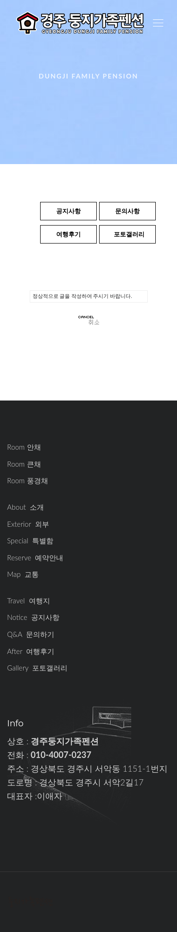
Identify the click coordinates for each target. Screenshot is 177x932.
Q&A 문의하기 (30, 634)
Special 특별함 (30, 540)
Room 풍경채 (27, 480)
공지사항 (68, 211)
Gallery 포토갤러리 (37, 667)
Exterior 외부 (28, 524)
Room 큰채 (24, 464)
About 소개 (25, 507)
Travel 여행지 (28, 600)
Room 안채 (24, 447)
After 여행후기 (30, 651)
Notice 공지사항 (33, 617)
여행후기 (68, 234)
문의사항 (127, 211)
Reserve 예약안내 (35, 557)
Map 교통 (23, 574)
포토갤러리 (129, 234)
